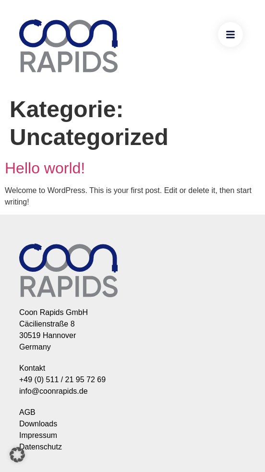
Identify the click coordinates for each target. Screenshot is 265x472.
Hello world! (45, 168)
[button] (17, 454)
